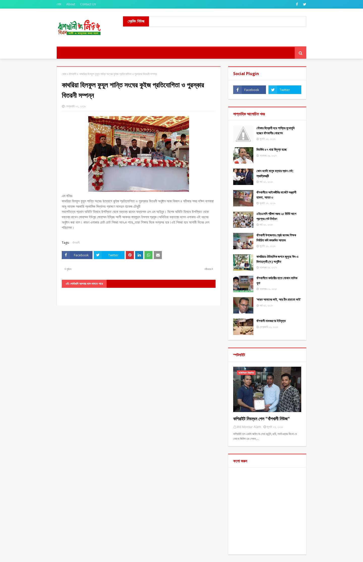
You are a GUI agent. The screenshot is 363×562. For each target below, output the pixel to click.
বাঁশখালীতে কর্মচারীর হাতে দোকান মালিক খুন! (276, 280)
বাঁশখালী (72, 74)
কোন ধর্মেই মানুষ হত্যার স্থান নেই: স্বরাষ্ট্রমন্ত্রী (275, 173)
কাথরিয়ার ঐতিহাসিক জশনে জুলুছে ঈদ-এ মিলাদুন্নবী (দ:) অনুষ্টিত (277, 259)
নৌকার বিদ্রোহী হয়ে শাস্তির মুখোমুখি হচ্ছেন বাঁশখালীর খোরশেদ (275, 130)
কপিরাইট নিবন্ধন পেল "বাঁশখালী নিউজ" (261, 419)
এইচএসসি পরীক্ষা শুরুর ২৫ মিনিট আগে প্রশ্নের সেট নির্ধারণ (276, 216)
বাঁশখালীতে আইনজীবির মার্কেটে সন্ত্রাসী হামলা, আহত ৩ (276, 195)
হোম (59, 4)
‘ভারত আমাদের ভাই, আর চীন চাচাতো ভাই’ (278, 299)
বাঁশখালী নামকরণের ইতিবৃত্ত (271, 321)
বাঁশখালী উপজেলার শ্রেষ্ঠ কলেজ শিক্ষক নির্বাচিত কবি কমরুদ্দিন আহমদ (276, 237)
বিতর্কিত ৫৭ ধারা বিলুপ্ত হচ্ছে (271, 149)
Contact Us (88, 4)
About (70, 4)
